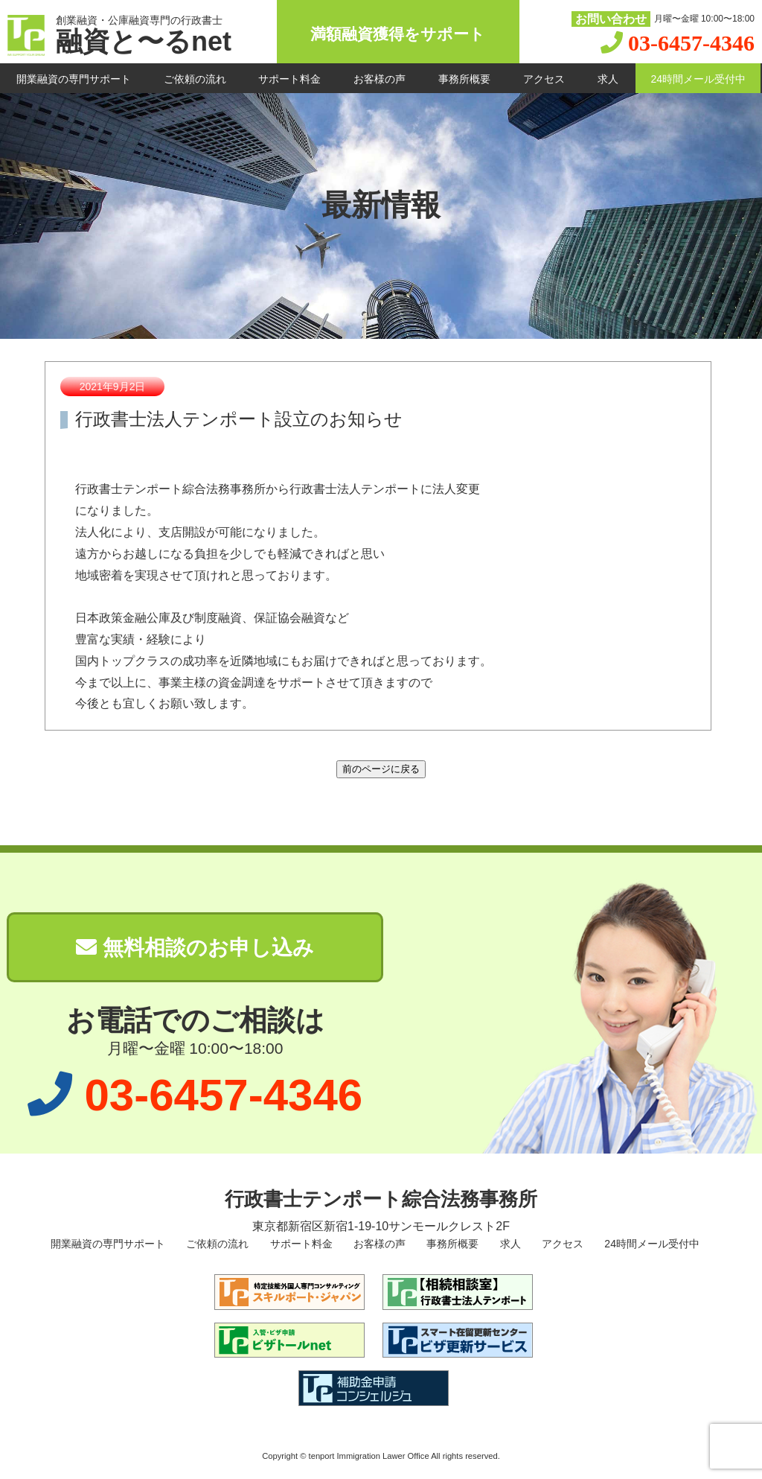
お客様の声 (379, 79)
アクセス (544, 79)
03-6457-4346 (691, 43)
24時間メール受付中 (698, 79)
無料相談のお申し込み (195, 947)
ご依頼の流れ (195, 79)
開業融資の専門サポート (73, 79)
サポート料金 (289, 79)
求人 (608, 79)
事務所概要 (464, 79)
